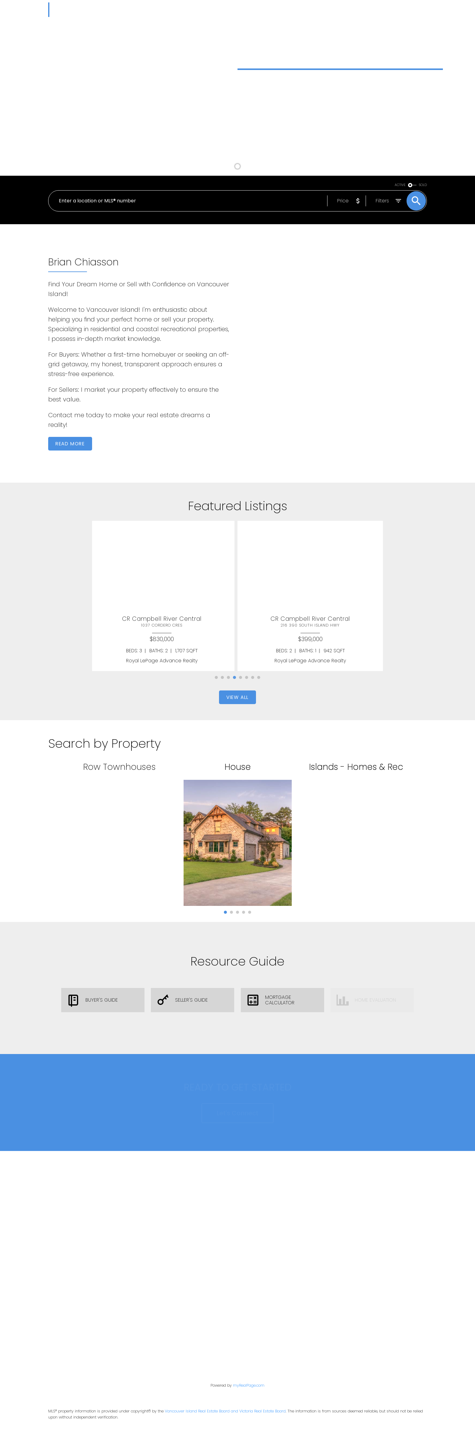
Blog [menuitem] (288, 8)
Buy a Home (260, 131)
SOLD (423, 185)
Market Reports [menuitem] (197, 8)
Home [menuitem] (125, 8)
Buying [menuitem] (232, 8)
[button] (261, 131)
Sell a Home (312, 131)
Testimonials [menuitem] (317, 8)
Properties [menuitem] (153, 8)
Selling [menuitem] (261, 8)
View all (237, 697)
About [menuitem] (347, 8)
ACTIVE (400, 185)
